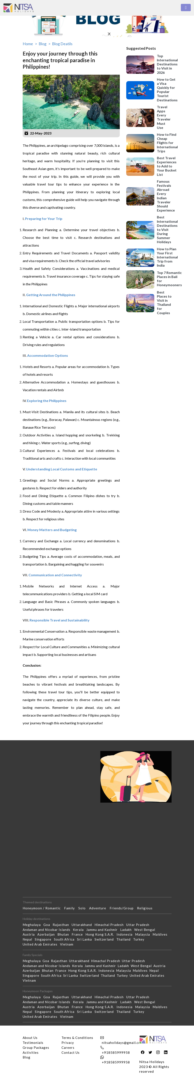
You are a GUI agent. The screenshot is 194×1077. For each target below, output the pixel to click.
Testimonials (33, 1043)
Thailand (124, 939)
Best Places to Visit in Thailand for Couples (164, 302)
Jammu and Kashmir (103, 930)
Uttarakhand (83, 925)
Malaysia (144, 934)
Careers (68, 1047)
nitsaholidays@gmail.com (122, 1043)
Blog (26, 1057)
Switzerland (105, 939)
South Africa (65, 939)
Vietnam (68, 944)
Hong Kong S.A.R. (101, 934)
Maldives (161, 934)
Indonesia (126, 934)
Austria (30, 934)
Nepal (29, 939)
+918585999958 (116, 1052)
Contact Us (71, 1052)
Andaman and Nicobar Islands (48, 930)
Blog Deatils (62, 44)
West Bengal (146, 930)
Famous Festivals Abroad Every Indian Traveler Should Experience (166, 195)
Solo (83, 908)
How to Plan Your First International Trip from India (167, 257)
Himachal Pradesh (110, 925)
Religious (146, 908)
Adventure (99, 908)
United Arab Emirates (41, 944)
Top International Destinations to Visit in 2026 (167, 64)
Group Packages (36, 1047)
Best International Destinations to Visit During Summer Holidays (167, 229)
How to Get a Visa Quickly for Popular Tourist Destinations (167, 89)
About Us (30, 1038)
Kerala (79, 930)
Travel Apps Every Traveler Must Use (164, 117)
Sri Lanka (86, 939)
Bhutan (64, 934)
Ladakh (127, 930)
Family (71, 908)
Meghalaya (33, 925)
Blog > (44, 44)
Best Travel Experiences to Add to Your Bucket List (167, 166)
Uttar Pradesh (139, 925)
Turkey (140, 939)
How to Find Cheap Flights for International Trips (167, 142)
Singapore (44, 939)
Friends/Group (123, 908)
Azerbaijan (47, 934)
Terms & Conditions (77, 1038)
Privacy (68, 1043)
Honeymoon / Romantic (43, 908)
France (78, 934)
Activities (31, 1052)
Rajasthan (62, 925)
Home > (30, 44)
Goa (48, 925)
